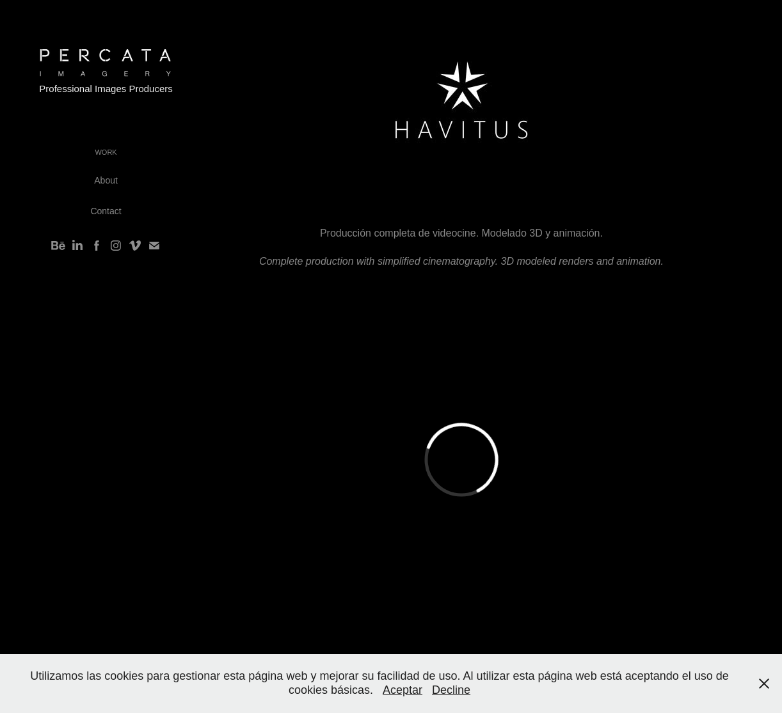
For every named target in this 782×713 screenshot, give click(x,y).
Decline (451, 690)
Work (105, 152)
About (106, 180)
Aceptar (402, 690)
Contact (105, 211)
